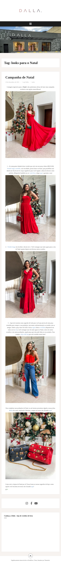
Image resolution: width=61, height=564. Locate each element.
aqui (41, 173)
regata (34, 327)
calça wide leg (24, 334)
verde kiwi (32, 173)
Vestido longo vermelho (14, 168)
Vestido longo (12, 247)
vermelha (43, 327)
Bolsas (11, 410)
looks (33, 82)
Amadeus (40, 560)
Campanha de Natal (19, 77)
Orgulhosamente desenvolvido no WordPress (22, 560)
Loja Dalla (26, 82)
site (16, 330)
